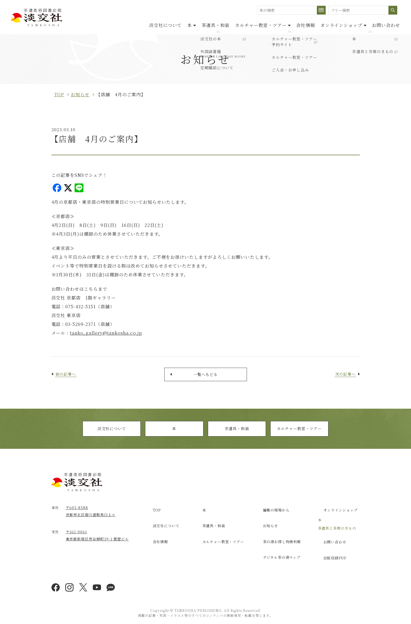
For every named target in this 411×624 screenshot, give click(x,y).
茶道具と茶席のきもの (337, 529)
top (59, 94)
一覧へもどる (206, 376)
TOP (151, 513)
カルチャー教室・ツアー (299, 433)
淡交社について (129, 24)
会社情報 (291, 24)
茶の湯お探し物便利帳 (278, 537)
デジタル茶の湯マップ (277, 549)
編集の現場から (271, 513)
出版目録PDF (330, 553)
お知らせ (80, 94)
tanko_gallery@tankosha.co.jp (106, 333)
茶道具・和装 (191, 24)
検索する (321, 10)
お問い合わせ (383, 24)
